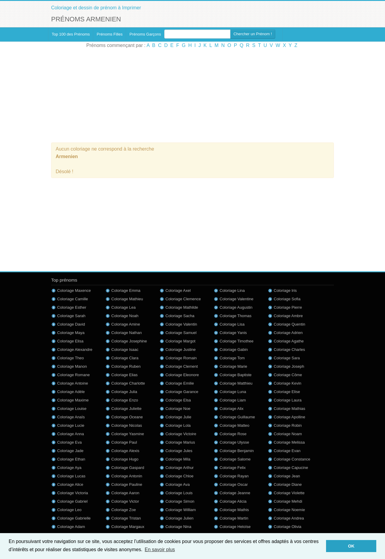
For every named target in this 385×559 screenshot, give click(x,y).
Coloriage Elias (124, 375)
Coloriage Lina (232, 290)
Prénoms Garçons (145, 34)
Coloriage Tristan (126, 518)
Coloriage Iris (285, 290)
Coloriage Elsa (178, 400)
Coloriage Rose (233, 434)
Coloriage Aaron (125, 493)
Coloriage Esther (71, 307)
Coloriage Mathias (289, 408)
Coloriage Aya (69, 467)
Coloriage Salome (235, 459)
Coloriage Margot (180, 341)
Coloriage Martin (234, 518)
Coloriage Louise (72, 408)
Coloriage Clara (124, 358)
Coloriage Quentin (289, 324)
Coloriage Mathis (234, 509)
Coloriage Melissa (289, 442)
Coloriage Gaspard (127, 467)
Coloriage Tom (232, 358)
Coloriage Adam (71, 526)
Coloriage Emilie (179, 383)
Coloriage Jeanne (235, 493)
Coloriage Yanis (233, 332)
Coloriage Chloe (179, 476)
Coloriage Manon (72, 366)
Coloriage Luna (233, 391)
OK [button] (351, 546)
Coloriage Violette (289, 493)
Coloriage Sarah (71, 316)
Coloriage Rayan (234, 476)
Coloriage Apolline (289, 417)
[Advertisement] (192, 96)
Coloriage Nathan (126, 332)
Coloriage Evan (287, 450)
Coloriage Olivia (287, 526)
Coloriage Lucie (70, 425)
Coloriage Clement (181, 366)
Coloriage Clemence (183, 299)
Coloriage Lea (123, 307)
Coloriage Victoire (180, 434)
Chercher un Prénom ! (252, 34)
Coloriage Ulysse (234, 442)
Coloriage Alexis (125, 450)
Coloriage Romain (181, 358)
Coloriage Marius (180, 442)
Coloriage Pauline (126, 484)
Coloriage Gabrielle (74, 518)
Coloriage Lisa (232, 324)
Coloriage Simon (179, 501)
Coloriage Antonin (126, 476)
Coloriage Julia (124, 391)
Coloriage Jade (70, 450)
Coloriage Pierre (288, 307)
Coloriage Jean (287, 476)
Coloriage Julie (178, 417)
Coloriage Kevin (287, 383)
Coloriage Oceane (127, 417)
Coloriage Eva (69, 442)
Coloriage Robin (288, 425)
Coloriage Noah (124, 316)
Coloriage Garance (181, 391)
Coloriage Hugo (124, 459)
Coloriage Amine (125, 324)
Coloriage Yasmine (127, 434)
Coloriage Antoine (72, 383)
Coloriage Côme (288, 375)
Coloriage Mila (177, 459)
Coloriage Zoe (123, 509)
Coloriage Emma (125, 290)
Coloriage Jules (178, 450)
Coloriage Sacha (179, 316)
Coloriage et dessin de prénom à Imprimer (96, 7)
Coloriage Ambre (288, 316)
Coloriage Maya (71, 332)
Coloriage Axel (178, 290)
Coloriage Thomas (235, 316)
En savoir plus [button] (160, 549)
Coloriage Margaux (127, 526)
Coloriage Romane (73, 375)
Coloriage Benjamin (237, 450)
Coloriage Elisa (70, 341)
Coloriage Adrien (288, 332)
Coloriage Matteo (234, 425)
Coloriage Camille (72, 299)
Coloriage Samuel (180, 332)
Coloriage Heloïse (235, 526)
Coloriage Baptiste (235, 375)
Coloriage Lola (178, 425)
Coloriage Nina (178, 526)
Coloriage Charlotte (128, 383)
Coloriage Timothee (237, 341)
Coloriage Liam (233, 400)
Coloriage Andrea (289, 518)
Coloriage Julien (179, 518)
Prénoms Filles (109, 34)
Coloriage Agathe (289, 341)
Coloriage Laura (288, 400)
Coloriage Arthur (179, 467)
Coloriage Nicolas (126, 425)
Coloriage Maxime (73, 400)
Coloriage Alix (232, 408)
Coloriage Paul (124, 442)
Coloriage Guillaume (237, 417)
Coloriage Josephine (129, 341)
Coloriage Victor (125, 501)
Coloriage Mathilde (181, 307)
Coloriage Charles (289, 349)
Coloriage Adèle (71, 391)
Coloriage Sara (287, 358)
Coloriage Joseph (289, 366)
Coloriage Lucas (71, 476)
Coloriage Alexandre (74, 349)
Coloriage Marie (233, 366)
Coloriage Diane (288, 484)
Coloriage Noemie (289, 509)
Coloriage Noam (288, 434)
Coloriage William (180, 509)
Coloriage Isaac (124, 349)
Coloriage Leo (69, 509)
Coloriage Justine (180, 349)
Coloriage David (71, 324)
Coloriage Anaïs (71, 417)
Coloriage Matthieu (236, 383)
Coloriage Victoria (72, 493)
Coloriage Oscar (234, 484)
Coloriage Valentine (237, 299)
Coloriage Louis (178, 493)
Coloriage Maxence (74, 290)
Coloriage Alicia (233, 501)
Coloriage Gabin (234, 349)
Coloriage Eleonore (182, 375)
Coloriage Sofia (287, 299)
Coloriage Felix (233, 467)
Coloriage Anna (70, 434)
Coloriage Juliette (126, 408)
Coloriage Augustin (236, 307)
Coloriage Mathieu (127, 299)
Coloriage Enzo (124, 400)
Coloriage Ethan (71, 459)
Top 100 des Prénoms (71, 34)
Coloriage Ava (177, 484)
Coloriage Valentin (181, 324)
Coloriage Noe (177, 408)
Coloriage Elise (287, 391)
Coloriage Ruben (126, 366)
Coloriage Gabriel (72, 501)
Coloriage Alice (70, 484)
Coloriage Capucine (291, 467)
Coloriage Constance (292, 459)
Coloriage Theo (70, 358)
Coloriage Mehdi (288, 501)
